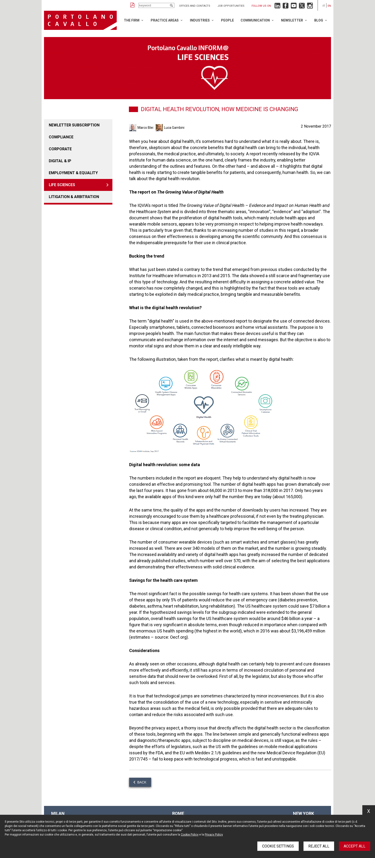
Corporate (60, 149)
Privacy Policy (214, 834)
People (227, 20)
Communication (255, 20)
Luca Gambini (174, 127)
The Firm (131, 20)
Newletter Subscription (74, 125)
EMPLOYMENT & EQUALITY (73, 173)
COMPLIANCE (61, 137)
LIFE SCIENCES (62, 185)
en (329, 5)
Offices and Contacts (194, 5)
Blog (318, 20)
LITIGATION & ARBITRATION (74, 196)
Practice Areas (165, 20)
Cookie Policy (190, 834)
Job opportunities (230, 5)
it (324, 5)
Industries (200, 20)
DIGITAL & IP (60, 161)
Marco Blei (145, 127)
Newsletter (292, 20)
